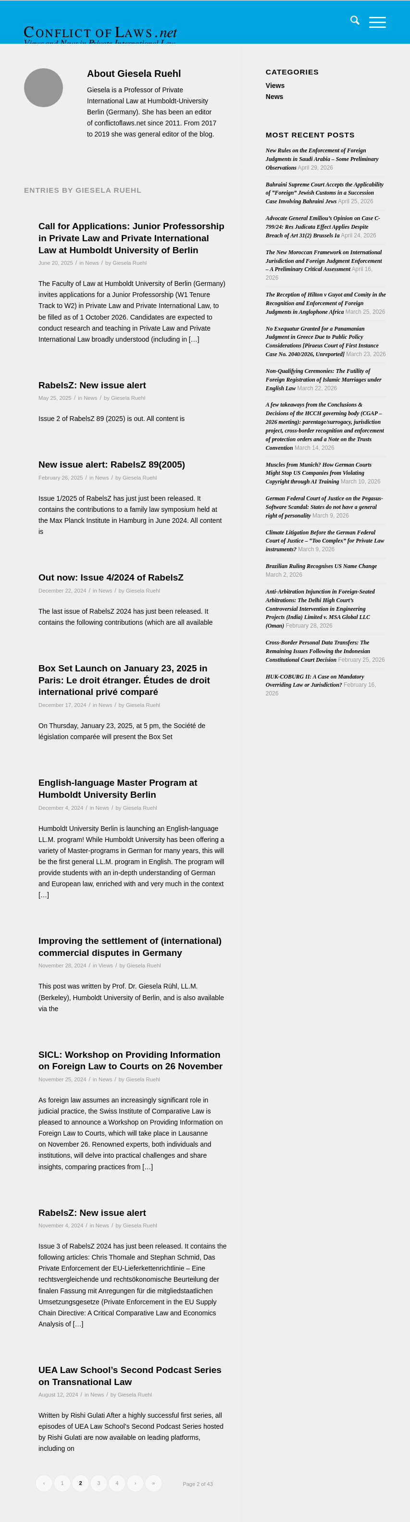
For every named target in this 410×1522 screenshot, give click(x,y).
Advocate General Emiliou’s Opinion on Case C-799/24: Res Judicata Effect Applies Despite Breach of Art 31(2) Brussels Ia (323, 227)
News (92, 263)
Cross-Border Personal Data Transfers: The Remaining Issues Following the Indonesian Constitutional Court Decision (318, 651)
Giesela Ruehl (129, 263)
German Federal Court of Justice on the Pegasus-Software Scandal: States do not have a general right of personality (324, 507)
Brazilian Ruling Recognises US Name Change (321, 566)
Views (106, 965)
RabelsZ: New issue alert (92, 385)
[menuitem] (350, 22)
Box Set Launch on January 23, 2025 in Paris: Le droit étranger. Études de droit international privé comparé (124, 680)
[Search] (350, 22)
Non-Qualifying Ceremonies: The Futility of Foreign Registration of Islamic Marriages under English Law (324, 380)
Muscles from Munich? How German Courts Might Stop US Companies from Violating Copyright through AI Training (319, 473)
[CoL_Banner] (102, 30)
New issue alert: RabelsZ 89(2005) (111, 464)
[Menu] (373, 22)
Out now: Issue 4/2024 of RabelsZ (111, 577)
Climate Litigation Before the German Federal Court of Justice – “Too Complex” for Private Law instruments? (325, 541)
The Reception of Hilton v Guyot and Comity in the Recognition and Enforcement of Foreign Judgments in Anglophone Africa (326, 303)
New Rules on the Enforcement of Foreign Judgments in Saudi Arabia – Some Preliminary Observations (322, 159)
